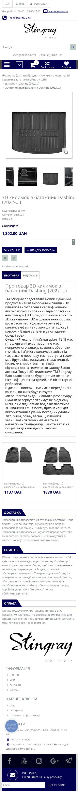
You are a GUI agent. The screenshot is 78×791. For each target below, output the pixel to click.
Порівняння (47, 64)
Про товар (11, 275)
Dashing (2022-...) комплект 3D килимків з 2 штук (19, 485)
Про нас (12, 674)
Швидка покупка (42, 250)
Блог (10, 679)
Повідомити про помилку (23, 715)
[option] (50, 177)
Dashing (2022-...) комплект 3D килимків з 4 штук (58, 485)
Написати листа (58, 11)
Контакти (13, 684)
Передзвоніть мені (19, 18)
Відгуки (12, 690)
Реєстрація (14, 710)
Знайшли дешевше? (15, 266)
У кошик (14, 250)
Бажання (66, 64)
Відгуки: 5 (30, 275)
